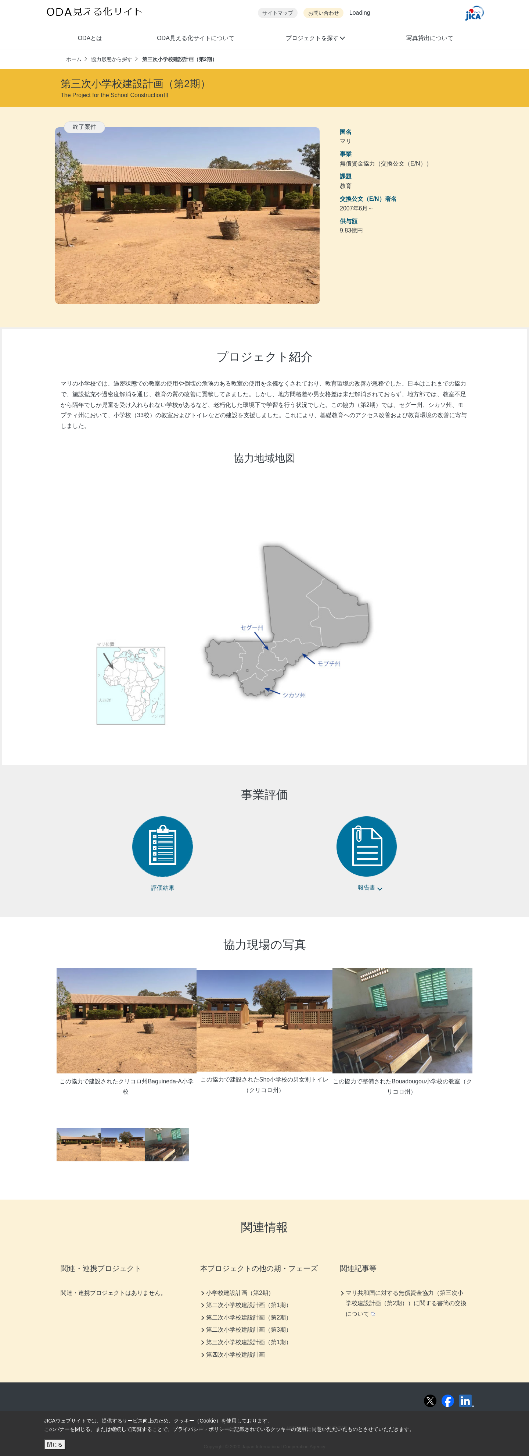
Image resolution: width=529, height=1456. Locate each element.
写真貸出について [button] (429, 38)
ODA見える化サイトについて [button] (195, 38)
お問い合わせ (323, 13)
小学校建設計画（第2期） (240, 1293)
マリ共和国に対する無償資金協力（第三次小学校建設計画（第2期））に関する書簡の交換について (406, 1303)
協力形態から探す (111, 59)
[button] (315, 39)
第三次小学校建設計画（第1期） (249, 1342)
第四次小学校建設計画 (235, 1355)
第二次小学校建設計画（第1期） (249, 1305)
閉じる (54, 1445)
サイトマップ (277, 13)
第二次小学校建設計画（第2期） (249, 1317)
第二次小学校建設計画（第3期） (249, 1330)
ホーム (74, 59)
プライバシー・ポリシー (201, 1429)
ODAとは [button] (90, 38)
